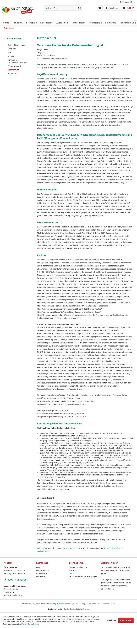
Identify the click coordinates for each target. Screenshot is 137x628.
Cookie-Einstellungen (17, 45)
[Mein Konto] (112, 8)
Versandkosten (62, 604)
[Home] (6, 22)
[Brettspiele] (31, 22)
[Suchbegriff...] (63, 8)
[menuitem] (63, 8)
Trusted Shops (69, 548)
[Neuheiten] (17, 22)
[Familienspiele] (78, 22)
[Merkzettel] (100, 8)
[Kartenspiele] (46, 22)
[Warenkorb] (128, 8)
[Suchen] (79, 8)
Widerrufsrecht (14, 66)
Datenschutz (13, 70)
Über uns (12, 48)
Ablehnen (111, 620)
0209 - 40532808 (15, 579)
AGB (9, 52)
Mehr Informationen (30, 624)
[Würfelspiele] (62, 22)
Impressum (13, 73)
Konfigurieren (126, 620)
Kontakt (11, 56)
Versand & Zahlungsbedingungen (17, 61)
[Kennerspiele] (95, 22)
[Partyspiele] (110, 22)
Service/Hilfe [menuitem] (126, 2)
